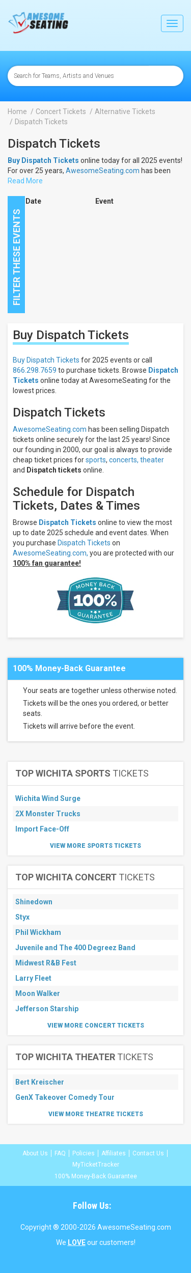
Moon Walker (37, 993)
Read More (25, 181)
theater (152, 460)
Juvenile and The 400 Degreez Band (75, 948)
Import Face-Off (42, 829)
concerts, (124, 460)
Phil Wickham (38, 932)
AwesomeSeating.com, (50, 553)
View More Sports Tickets (95, 845)
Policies (83, 1153)
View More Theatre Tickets (95, 1114)
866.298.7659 (35, 370)
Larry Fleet (33, 978)
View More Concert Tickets (95, 1025)
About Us (35, 1153)
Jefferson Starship (46, 1009)
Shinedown (33, 902)
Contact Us (148, 1153)
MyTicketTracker (95, 1164)
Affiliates (113, 1153)
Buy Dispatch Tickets (46, 360)
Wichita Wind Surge (47, 798)
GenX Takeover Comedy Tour (65, 1097)
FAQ (60, 1153)
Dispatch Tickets (67, 522)
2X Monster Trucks (47, 814)
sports (96, 460)
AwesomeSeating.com (103, 171)
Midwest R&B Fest (45, 963)
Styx (22, 917)
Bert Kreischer (39, 1082)
